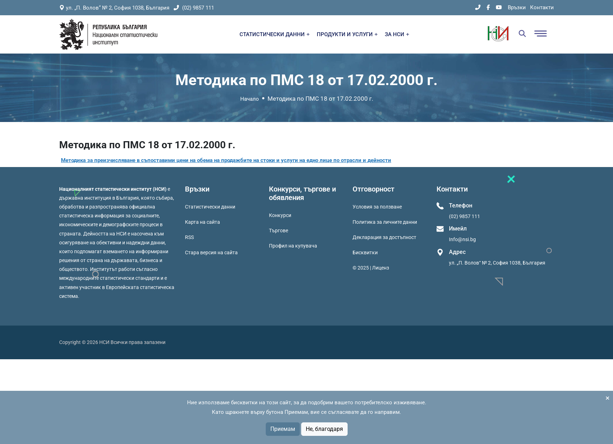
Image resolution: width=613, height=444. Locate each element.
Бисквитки (365, 252)
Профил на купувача (293, 246)
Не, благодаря (324, 429)
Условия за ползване (377, 207)
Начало (249, 99)
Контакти (542, 7)
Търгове (278, 230)
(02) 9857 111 (194, 8)
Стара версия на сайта (211, 252)
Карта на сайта (202, 222)
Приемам (282, 429)
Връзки (517, 7)
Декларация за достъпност (384, 237)
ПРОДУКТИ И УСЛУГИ (347, 34)
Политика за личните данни (385, 222)
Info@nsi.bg (462, 239)
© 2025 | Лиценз (371, 268)
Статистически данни (210, 207)
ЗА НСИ (397, 34)
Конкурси (280, 215)
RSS (189, 237)
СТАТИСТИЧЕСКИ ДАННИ (275, 34)
